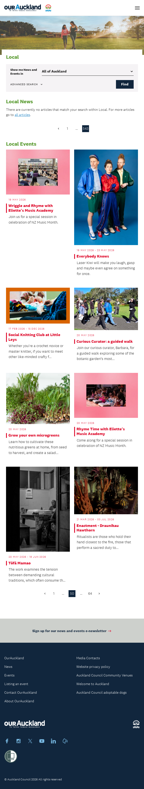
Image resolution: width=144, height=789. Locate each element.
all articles (22, 115)
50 (72, 593)
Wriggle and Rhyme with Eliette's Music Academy (30, 208)
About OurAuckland (19, 701)
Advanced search (26, 84)
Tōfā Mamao (19, 563)
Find (124, 84)
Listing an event (16, 684)
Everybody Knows (93, 256)
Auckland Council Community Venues (104, 675)
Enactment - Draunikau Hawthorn (98, 528)
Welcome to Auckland (92, 684)
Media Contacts (88, 658)
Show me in (23, 72)
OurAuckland (14, 658)
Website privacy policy (93, 666)
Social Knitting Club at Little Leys (34, 337)
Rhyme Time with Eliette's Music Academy (101, 431)
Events (9, 675)
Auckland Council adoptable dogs (101, 692)
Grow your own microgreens (33, 435)
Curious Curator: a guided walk (105, 341)
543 (85, 128)
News (8, 666)
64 (90, 593)
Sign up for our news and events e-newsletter (72, 632)
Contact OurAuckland (20, 692)
